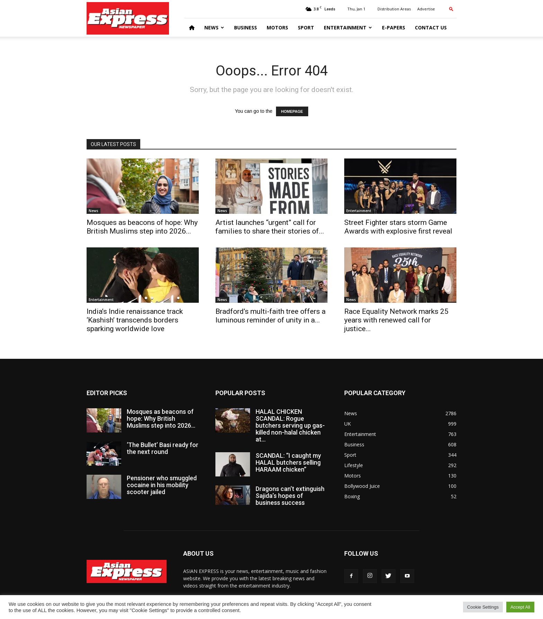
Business (245, 27)
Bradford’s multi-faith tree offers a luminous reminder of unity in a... (270, 315)
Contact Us (431, 27)
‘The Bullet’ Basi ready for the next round (162, 448)
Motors (277, 27)
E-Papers (393, 27)
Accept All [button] (520, 607)
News (214, 27)
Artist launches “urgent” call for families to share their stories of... (269, 226)
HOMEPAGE (292, 111)
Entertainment (348, 27)
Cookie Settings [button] (483, 607)
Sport (306, 27)
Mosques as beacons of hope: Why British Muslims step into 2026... (142, 226)
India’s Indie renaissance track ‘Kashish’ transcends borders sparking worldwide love (135, 320)
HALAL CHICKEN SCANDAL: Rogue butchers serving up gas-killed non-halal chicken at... (290, 425)
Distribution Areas (394, 8)
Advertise (426, 8)
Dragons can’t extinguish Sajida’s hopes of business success (290, 495)
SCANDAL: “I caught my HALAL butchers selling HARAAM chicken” (288, 462)
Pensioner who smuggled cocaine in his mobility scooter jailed (162, 484)
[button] (451, 8)
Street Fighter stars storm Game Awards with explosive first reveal (398, 226)
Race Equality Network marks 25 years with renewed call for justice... (396, 320)
